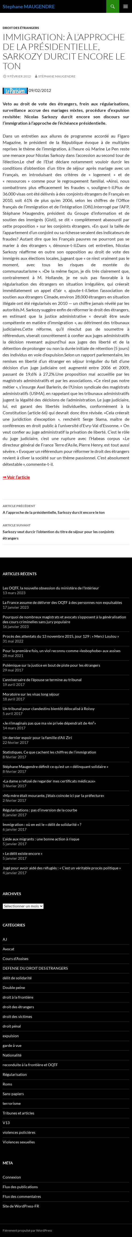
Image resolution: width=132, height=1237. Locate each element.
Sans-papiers (13, 1093)
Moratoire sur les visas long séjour (31, 694)
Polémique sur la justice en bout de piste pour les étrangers (51, 665)
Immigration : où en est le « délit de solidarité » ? (42, 824)
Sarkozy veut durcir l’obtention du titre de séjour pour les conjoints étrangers (66, 531)
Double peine (14, 987)
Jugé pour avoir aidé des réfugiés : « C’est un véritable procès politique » (62, 868)
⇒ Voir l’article (16, 476)
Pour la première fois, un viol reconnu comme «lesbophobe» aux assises (61, 650)
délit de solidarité (17, 978)
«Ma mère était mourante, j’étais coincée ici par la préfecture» (53, 795)
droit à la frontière (18, 997)
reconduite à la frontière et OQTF (30, 1064)
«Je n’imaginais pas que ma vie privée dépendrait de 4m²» (49, 723)
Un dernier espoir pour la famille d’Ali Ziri (37, 737)
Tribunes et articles (18, 1113)
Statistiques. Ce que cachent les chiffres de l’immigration (49, 752)
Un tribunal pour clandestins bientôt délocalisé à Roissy (49, 708)
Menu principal (125, 6)
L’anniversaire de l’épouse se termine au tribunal (42, 679)
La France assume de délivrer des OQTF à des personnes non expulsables (62, 602)
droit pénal (12, 1026)
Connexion (12, 1177)
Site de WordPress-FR (21, 1206)
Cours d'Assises (15, 958)
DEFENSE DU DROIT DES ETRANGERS (35, 968)
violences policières (19, 1132)
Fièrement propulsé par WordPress (27, 1230)
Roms (7, 1084)
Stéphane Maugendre (57, 76)
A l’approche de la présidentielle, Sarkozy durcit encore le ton (66, 509)
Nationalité (12, 1055)
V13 (6, 1122)
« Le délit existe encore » (22, 853)
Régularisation (15, 1074)
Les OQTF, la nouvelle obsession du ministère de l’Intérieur (51, 588)
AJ (5, 939)
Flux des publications (20, 1186)
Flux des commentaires (22, 1196)
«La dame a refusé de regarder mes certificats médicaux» (49, 781)
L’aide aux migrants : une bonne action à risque (41, 839)
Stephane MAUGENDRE (29, 6)
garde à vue (12, 1045)
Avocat (8, 949)
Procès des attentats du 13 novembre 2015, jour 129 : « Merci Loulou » (61, 636)
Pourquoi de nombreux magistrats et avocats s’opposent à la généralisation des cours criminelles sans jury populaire (64, 619)
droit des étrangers (21, 28)
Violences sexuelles (19, 1142)
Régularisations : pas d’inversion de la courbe (40, 810)
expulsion (11, 1035)
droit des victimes (17, 1016)
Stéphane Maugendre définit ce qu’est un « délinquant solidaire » (55, 766)
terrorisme (12, 1103)
